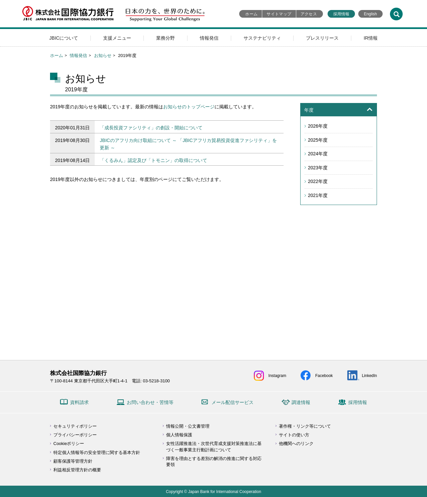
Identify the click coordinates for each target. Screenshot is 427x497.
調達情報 (301, 402)
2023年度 (318, 167)
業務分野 (165, 38)
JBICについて (63, 38)
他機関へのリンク (296, 443)
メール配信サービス (232, 402)
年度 (309, 110)
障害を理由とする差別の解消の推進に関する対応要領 (214, 461)
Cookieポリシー (68, 443)
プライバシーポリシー (75, 434)
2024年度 (318, 153)
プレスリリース (322, 38)
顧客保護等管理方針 (72, 461)
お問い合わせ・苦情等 (150, 402)
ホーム (251, 14)
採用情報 (341, 14)
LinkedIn (369, 375)
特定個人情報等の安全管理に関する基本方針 (96, 452)
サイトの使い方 (294, 434)
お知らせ (102, 55)
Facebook (324, 375)
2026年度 (318, 126)
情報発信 (209, 38)
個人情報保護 (179, 434)
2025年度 (318, 140)
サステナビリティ (262, 38)
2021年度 (318, 195)
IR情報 (371, 38)
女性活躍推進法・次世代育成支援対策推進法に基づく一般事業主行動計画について (214, 446)
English (370, 14)
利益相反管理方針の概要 (77, 469)
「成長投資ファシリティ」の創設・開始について (151, 127)
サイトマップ (279, 14)
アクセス (309, 14)
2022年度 (318, 181)
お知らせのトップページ (189, 106)
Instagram (277, 375)
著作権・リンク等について (305, 426)
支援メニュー (117, 38)
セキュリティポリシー (75, 426)
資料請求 (79, 402)
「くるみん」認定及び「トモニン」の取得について (153, 160)
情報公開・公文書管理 (187, 426)
